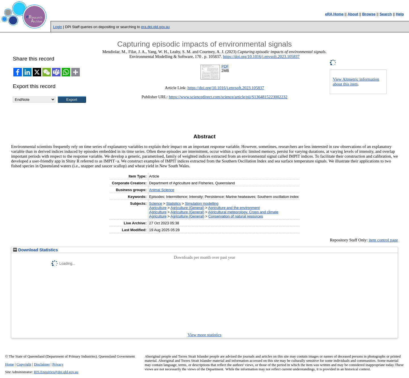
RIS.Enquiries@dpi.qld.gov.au (56, 372)
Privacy (57, 364)
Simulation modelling (201, 203)
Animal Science (161, 190)
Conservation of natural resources (235, 216)
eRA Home (334, 14)
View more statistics (205, 335)
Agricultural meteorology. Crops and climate (243, 212)
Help (400, 14)
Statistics (173, 203)
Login (57, 27)
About (353, 14)
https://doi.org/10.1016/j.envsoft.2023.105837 (261, 56)
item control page (383, 240)
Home (9, 364)
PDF (225, 66)
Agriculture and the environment (234, 208)
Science (155, 203)
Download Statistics (35, 250)
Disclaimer (42, 364)
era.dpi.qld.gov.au (155, 27)
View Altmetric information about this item (356, 81)
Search (385, 14)
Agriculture (157, 208)
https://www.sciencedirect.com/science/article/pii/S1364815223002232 (228, 97)
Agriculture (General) (187, 208)
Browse (368, 14)
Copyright (23, 364)
